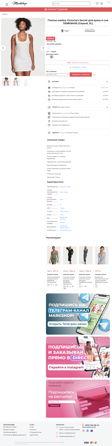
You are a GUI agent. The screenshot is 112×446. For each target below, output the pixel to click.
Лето (61, 215)
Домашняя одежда (63, 218)
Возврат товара (8, 429)
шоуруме (65, 113)
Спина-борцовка (66, 230)
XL (60, 205)
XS (48, 285)
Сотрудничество (35, 432)
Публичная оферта (10, 432)
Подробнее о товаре (78, 67)
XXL (65, 288)
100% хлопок (64, 211)
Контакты (33, 429)
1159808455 (90, 31)
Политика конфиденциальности (14, 435)
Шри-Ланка (64, 192)
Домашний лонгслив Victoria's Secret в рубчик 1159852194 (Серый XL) (101, 280)
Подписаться (54, 405)
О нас (32, 427)
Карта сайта (34, 435)
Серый (51, 57)
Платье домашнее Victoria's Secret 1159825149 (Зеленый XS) (53, 279)
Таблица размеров (80, 63)
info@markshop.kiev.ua (67, 436)
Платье (62, 222)
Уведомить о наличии (80, 74)
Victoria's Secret (65, 187)
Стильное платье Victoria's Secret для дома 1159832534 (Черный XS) (69, 280)
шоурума (65, 87)
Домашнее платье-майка (64, 227)
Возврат (62, 133)
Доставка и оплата (9, 427)
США (61, 199)
